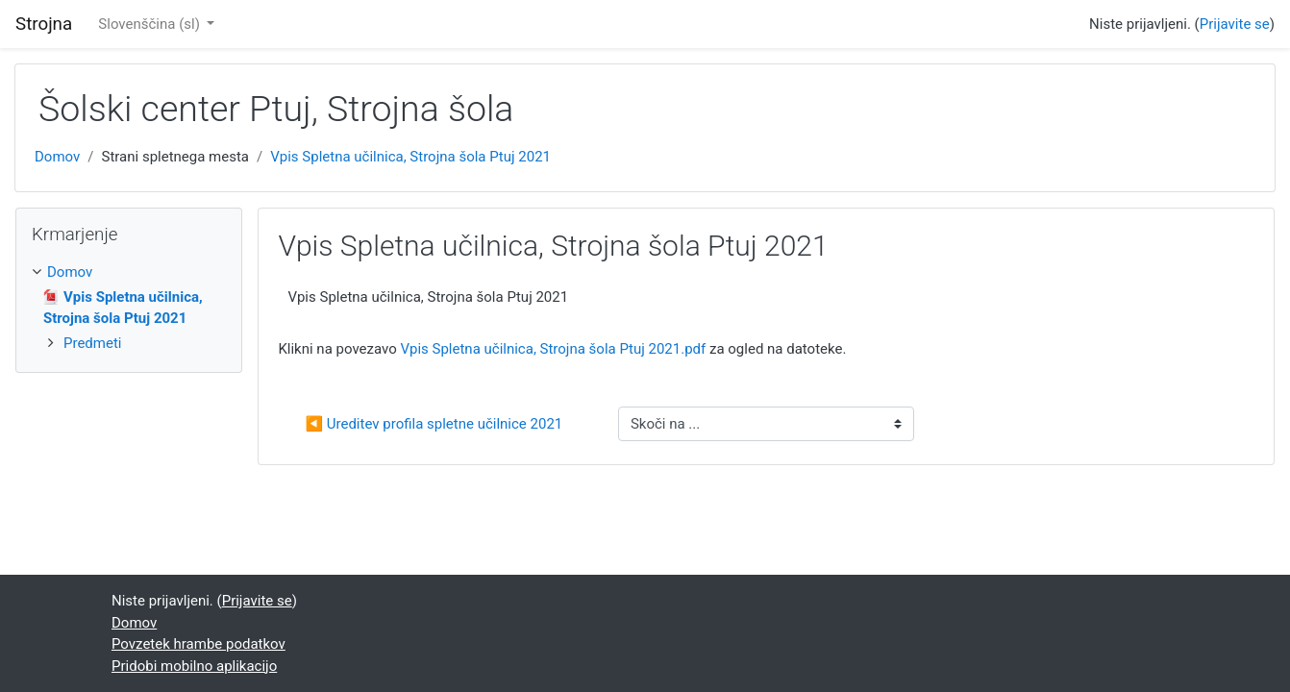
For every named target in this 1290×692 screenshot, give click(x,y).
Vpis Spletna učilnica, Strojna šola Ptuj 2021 (410, 156)
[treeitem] (129, 272)
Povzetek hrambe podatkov (198, 644)
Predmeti (92, 343)
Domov (57, 156)
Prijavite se (1235, 24)
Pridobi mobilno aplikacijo (194, 666)
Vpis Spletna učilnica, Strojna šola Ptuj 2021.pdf (553, 349)
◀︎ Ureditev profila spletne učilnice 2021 (433, 423)
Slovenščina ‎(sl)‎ (150, 24)
